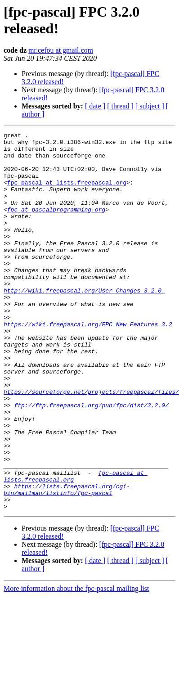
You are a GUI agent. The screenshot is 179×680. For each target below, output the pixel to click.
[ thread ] (120, 106)
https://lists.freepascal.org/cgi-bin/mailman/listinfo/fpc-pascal (67, 562)
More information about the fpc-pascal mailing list (76, 664)
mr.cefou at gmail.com (60, 50)
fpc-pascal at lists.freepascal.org (66, 193)
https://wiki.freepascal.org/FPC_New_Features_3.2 (88, 363)
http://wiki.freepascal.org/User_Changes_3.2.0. (84, 323)
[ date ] (95, 106)
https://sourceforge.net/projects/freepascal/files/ (91, 444)
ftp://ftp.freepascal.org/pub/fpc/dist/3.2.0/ (91, 460)
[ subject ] (149, 106)
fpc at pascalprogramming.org (56, 225)
